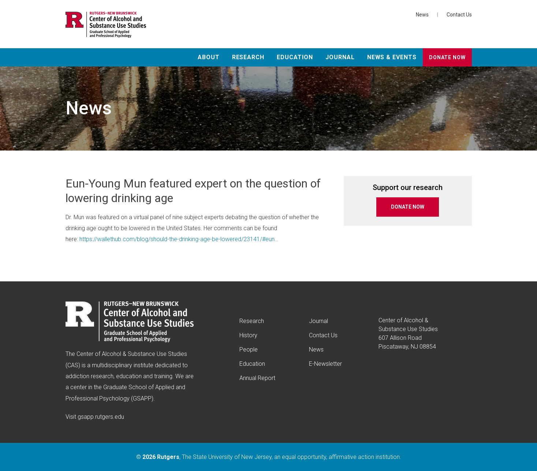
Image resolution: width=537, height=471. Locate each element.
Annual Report (257, 378)
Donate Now (447, 57)
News (422, 15)
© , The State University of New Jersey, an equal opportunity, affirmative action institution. (268, 456)
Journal (340, 57)
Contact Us (459, 15)
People (248, 349)
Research (248, 57)
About (209, 57)
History (248, 335)
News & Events (392, 57)
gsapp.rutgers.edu (101, 416)
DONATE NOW (407, 207)
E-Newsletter (325, 363)
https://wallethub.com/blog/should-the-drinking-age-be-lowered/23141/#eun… (178, 239)
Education (295, 57)
